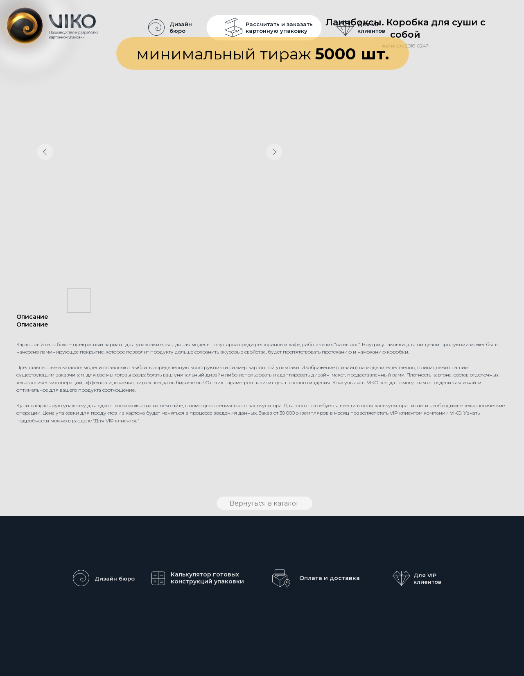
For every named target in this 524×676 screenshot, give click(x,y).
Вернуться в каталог (264, 503)
